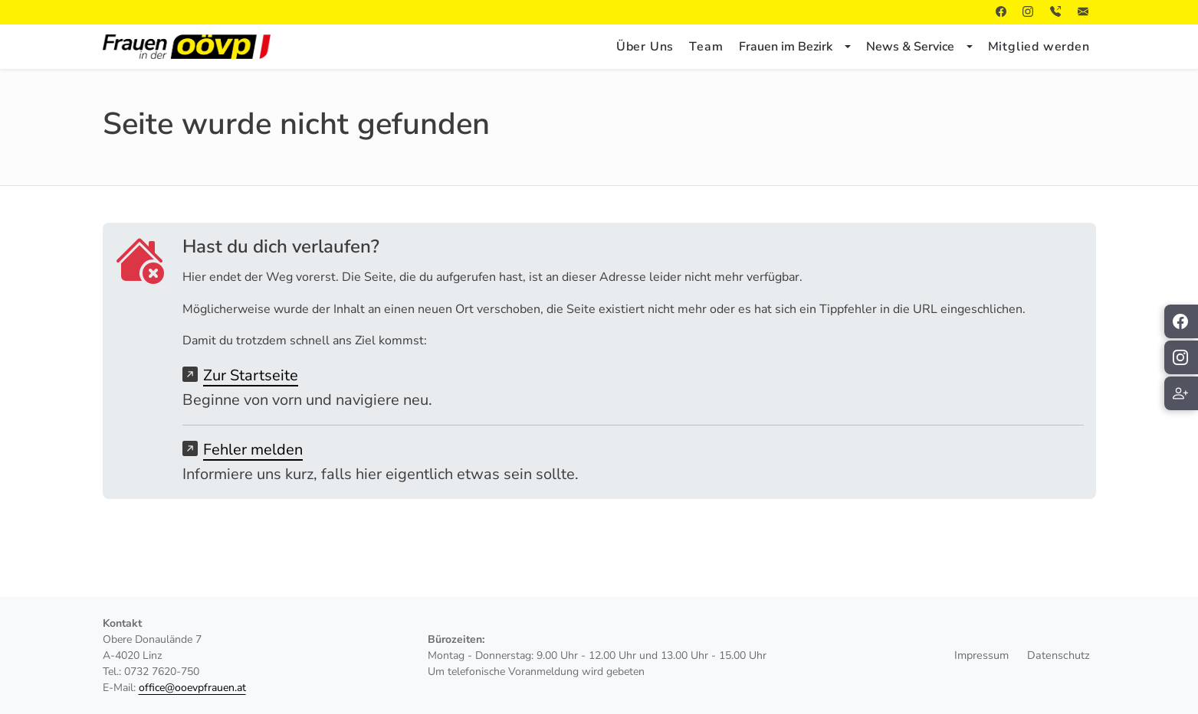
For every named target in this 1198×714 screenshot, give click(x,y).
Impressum (981, 655)
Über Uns (645, 46)
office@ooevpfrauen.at (192, 687)
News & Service (910, 46)
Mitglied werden (1039, 46)
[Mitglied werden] (1181, 393)
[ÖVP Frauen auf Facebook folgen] (1181, 321)
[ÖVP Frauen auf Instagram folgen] (1181, 357)
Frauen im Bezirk (785, 46)
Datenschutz (1058, 655)
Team (706, 46)
